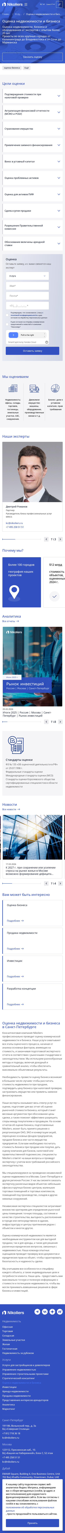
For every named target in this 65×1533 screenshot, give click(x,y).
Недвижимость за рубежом (18, 1353)
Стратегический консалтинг (18, 1378)
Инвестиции (9, 1387)
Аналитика (8, 1404)
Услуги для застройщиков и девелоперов (26, 1365)
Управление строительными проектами (25, 1374)
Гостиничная (9, 1348)
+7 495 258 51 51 (11, 1457)
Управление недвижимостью (19, 1369)
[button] (26, 4)
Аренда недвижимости (15, 1391)
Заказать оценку (32, 56)
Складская (8, 1335)
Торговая (7, 1331)
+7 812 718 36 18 (11, 1433)
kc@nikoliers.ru (10, 1437)
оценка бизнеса (12, 67)
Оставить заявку (32, 350)
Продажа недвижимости (16, 1395)
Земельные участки (13, 1340)
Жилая (6, 1344)
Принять (33, 1523)
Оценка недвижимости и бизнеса (21, 1382)
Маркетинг (8, 1408)
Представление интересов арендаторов (25, 1400)
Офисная (7, 1326)
